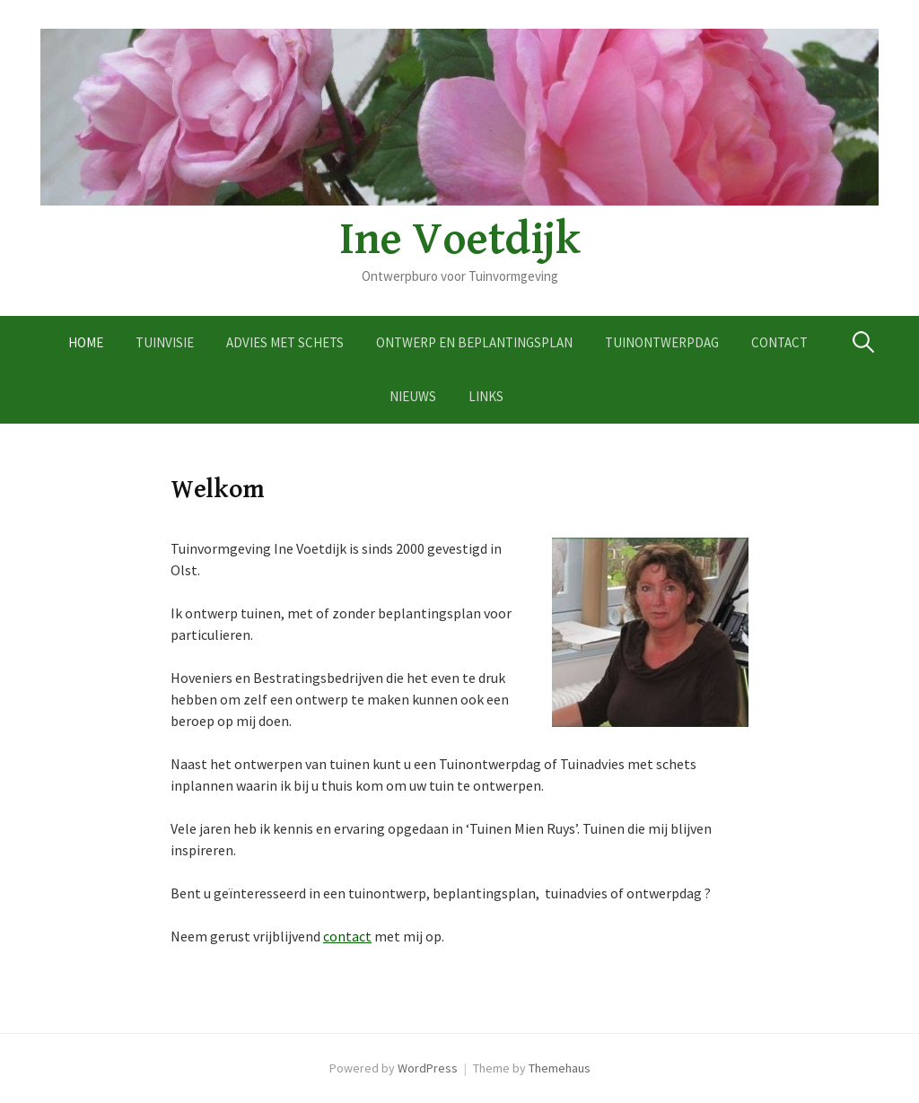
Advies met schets (285, 342)
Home (85, 342)
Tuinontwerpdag (662, 342)
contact (347, 936)
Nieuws (412, 396)
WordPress (428, 1068)
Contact (779, 342)
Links (485, 396)
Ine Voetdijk (459, 240)
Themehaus (560, 1068)
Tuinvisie (165, 342)
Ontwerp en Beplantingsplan (474, 342)
